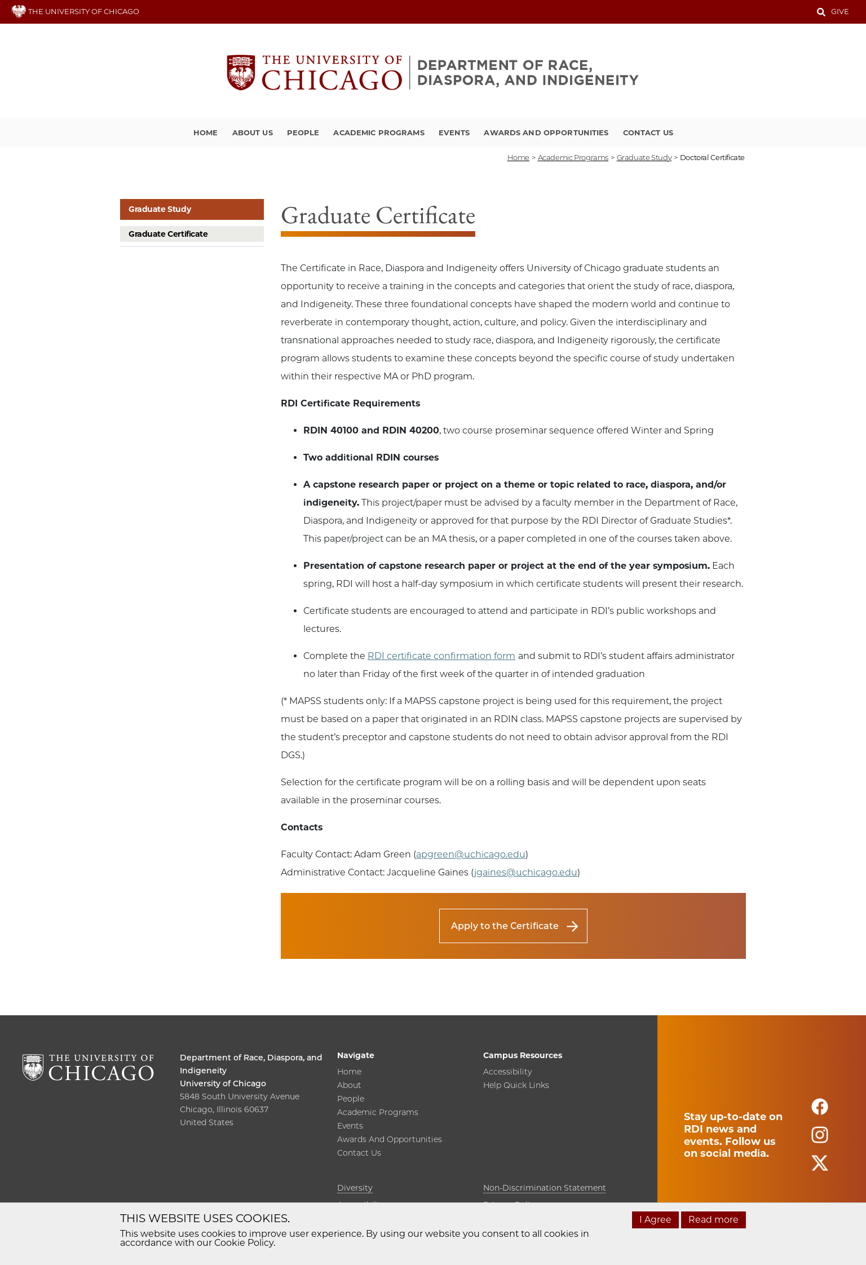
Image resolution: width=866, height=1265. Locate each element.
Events (454, 132)
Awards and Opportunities (546, 132)
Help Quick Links (516, 1085)
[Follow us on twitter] (819, 1167)
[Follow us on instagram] (819, 1139)
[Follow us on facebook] (819, 1111)
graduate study (644, 157)
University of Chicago (223, 1083)
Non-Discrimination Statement (544, 1188)
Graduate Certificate (168, 234)
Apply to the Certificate (505, 926)
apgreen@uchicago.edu (470, 854)
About (349, 1085)
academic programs (573, 157)
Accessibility (507, 1072)
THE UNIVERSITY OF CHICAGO (75, 11)
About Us (252, 132)
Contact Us (648, 132)
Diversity (355, 1188)
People (303, 132)
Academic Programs (378, 132)
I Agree (655, 1219)
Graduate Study (160, 209)
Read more (713, 1219)
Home (205, 132)
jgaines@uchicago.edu (525, 872)
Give (840, 11)
